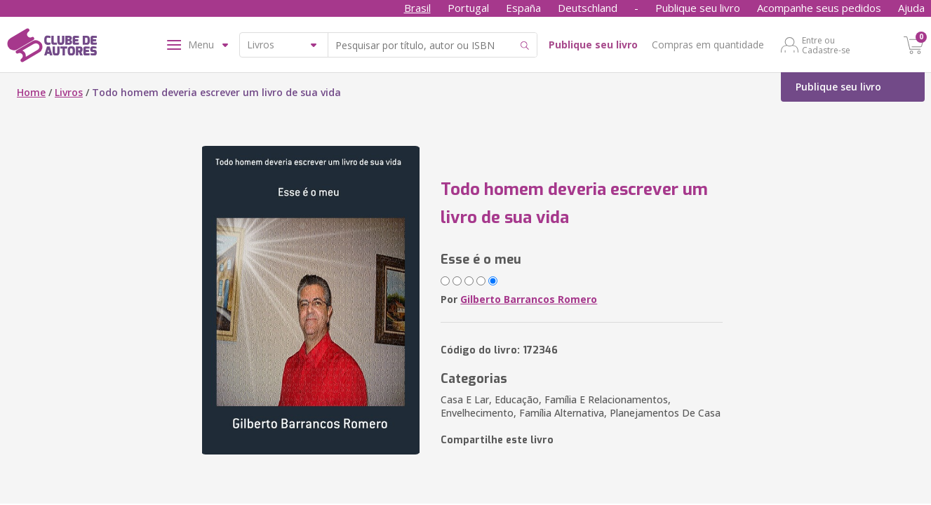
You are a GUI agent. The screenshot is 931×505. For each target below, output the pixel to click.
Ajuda (911, 8)
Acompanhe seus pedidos (819, 8)
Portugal (468, 8)
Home (31, 92)
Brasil (417, 8)
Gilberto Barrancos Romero (528, 299)
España (523, 8)
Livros (69, 92)
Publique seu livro (697, 8)
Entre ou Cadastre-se (826, 44)
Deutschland (587, 8)
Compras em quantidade (708, 44)
